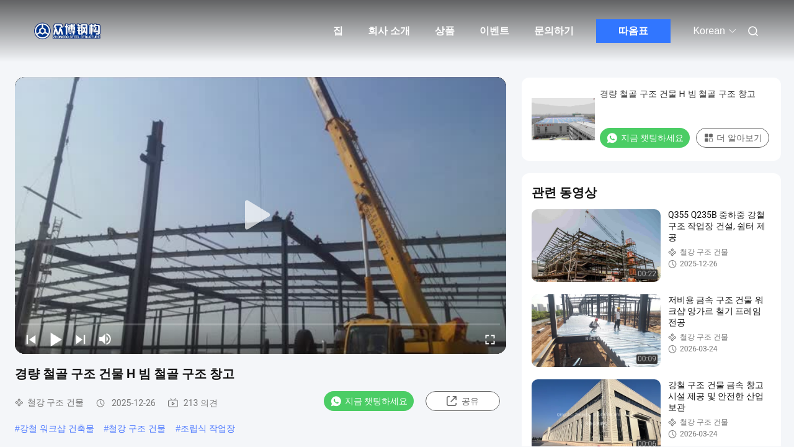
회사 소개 (389, 30)
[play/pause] (55, 339)
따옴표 (633, 30)
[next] (80, 339)
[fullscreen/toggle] (490, 339)
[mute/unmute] (105, 339)
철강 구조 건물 (137, 428)
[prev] (31, 339)
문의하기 (554, 30)
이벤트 (494, 30)
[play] (260, 215)
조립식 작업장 (208, 428)
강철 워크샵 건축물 (57, 428)
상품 (445, 30)
